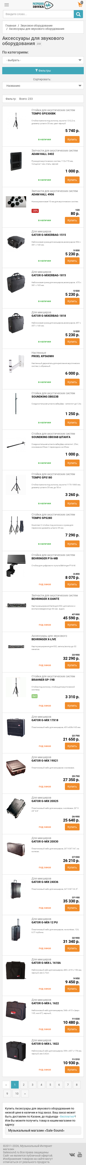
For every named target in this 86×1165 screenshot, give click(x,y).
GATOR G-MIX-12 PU (45, 922)
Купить (72, 139)
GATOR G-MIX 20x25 (45, 801)
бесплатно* (67, 1116)
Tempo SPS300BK (44, 113)
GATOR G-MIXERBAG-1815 (49, 275)
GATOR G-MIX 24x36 (45, 882)
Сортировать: (42, 79)
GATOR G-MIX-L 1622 (45, 1003)
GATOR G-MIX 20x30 (45, 841)
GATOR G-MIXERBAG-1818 (49, 315)
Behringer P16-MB (45, 558)
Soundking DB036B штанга (51, 437)
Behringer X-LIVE (44, 639)
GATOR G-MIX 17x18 (45, 720)
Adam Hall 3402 (43, 154)
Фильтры (43, 70)
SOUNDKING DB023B (45, 396)
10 (16, 1093)
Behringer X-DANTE (45, 598)
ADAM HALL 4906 (43, 194)
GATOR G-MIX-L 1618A (46, 962)
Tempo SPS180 (42, 477)
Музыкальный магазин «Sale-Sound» (36, 1130)
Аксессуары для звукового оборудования (36, 28)
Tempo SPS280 (42, 518)
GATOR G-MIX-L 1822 (45, 1043)
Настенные (39, 352)
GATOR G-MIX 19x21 (45, 760)
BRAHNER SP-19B (43, 679)
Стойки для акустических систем (53, 110)
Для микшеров (41, 231)
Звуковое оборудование (36, 25)
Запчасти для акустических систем (55, 150)
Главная (10, 25)
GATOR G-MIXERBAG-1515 (49, 234)
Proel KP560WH (43, 356)
